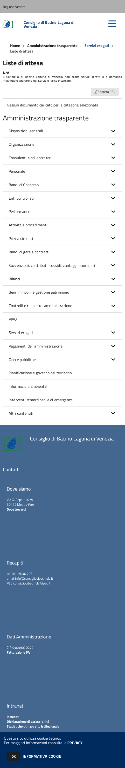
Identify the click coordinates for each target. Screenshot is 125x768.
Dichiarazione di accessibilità (28, 721)
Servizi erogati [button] (21, 332)
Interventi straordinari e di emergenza (41, 400)
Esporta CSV (104, 91)
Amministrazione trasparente (52, 45)
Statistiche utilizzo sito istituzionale (33, 726)
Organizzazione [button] (21, 144)
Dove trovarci (16, 509)
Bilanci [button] (14, 279)
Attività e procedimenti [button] (28, 225)
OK (14, 756)
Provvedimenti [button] (21, 238)
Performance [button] (19, 211)
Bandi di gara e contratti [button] (29, 252)
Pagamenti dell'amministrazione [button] (35, 346)
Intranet (13, 716)
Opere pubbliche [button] (22, 359)
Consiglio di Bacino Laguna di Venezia (49, 24)
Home (15, 45)
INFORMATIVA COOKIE (42, 756)
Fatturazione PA (18, 652)
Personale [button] (17, 171)
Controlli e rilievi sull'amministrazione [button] (40, 306)
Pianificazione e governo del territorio (40, 373)
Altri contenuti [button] (21, 413)
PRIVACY (75, 743)
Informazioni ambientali (29, 386)
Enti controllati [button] (21, 198)
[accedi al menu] (112, 23)
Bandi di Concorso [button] (24, 185)
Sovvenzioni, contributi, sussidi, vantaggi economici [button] (52, 265)
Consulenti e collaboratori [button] (30, 158)
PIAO (13, 319)
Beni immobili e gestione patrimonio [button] (39, 292)
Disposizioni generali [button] (26, 131)
